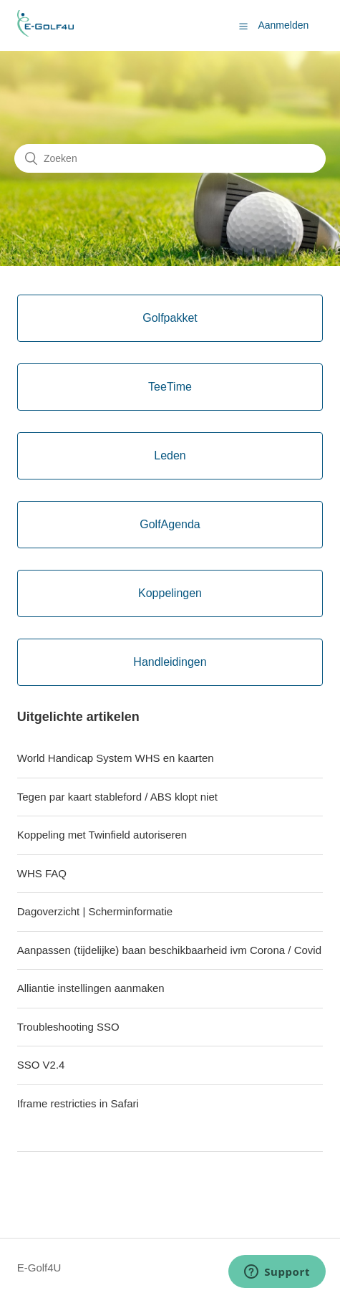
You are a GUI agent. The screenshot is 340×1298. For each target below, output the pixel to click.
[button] (243, 26)
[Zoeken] (170, 158)
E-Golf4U (39, 1267)
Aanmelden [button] (283, 25)
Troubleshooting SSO (68, 1027)
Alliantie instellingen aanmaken (91, 988)
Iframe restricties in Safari (78, 1103)
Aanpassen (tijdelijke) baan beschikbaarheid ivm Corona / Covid (169, 950)
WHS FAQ (42, 873)
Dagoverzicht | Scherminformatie (95, 911)
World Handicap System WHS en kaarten (115, 758)
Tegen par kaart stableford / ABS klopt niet (117, 797)
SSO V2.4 (41, 1065)
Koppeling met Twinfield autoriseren (102, 835)
